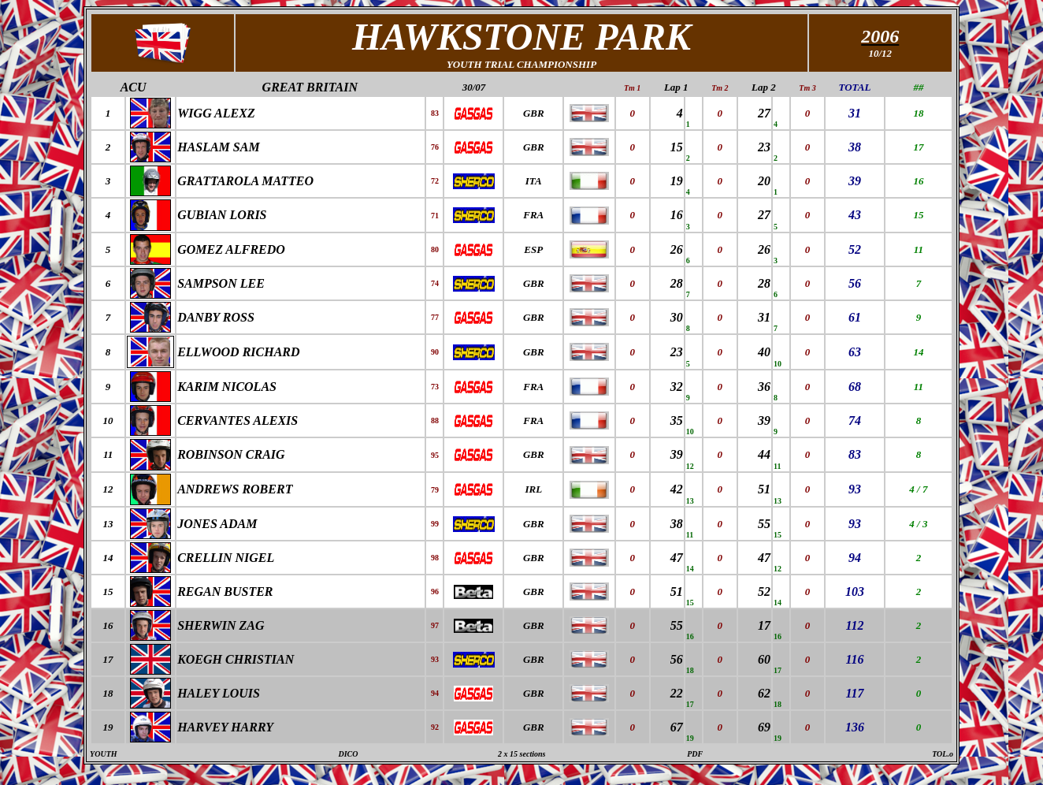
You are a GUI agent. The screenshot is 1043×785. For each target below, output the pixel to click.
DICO (348, 754)
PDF (695, 754)
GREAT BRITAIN (310, 87)
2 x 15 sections (521, 754)
